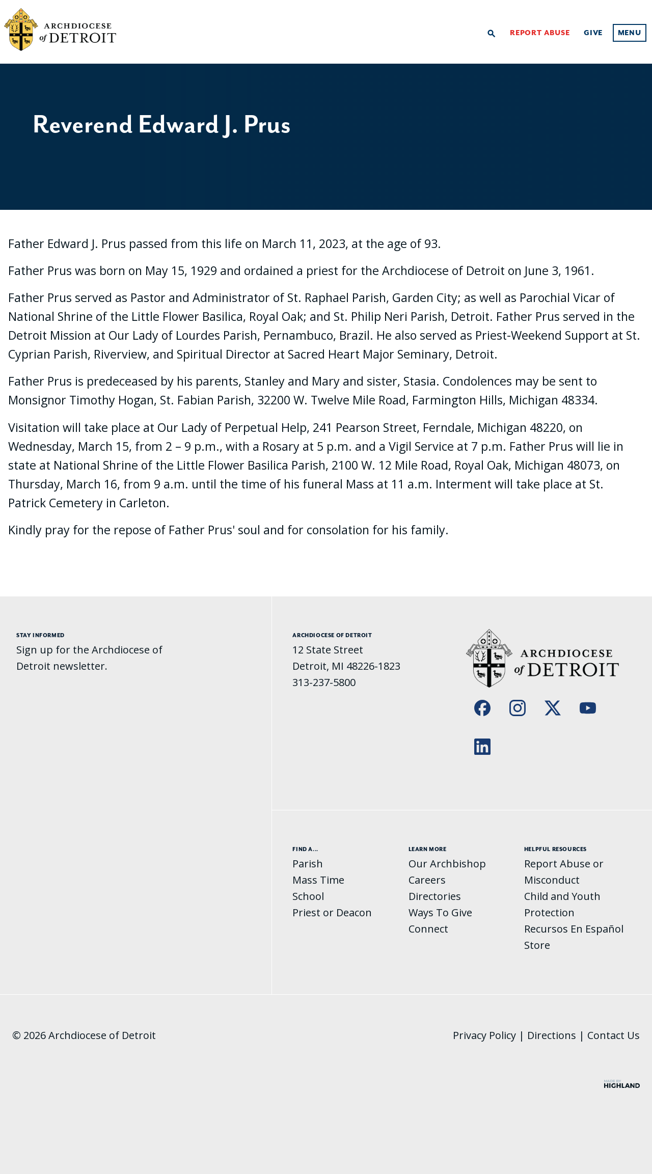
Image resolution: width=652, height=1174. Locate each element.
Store (537, 945)
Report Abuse (540, 33)
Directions (551, 1035)
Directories (435, 896)
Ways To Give (440, 912)
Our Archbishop (447, 863)
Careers (427, 880)
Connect (428, 929)
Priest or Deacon (332, 912)
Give (593, 33)
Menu (629, 33)
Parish (307, 863)
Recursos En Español (573, 929)
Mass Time (318, 880)
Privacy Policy (484, 1035)
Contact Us (613, 1035)
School (308, 896)
